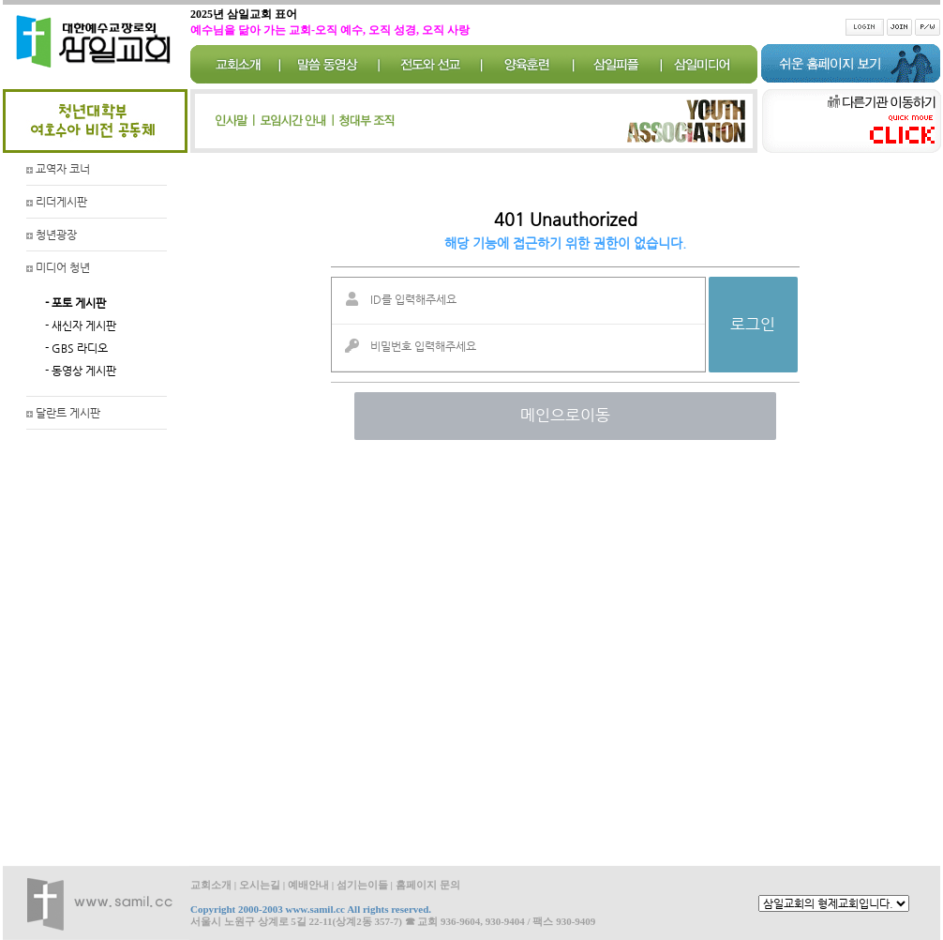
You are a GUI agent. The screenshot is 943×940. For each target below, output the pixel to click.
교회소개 (211, 884)
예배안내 (308, 884)
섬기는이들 (362, 884)
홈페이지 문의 (428, 884)
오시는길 (259, 884)
